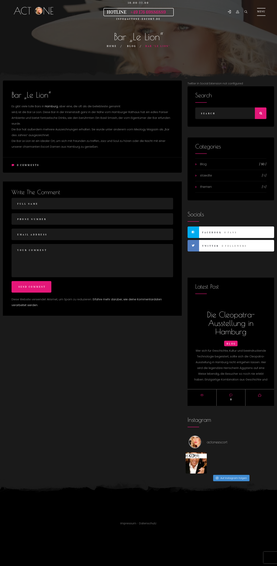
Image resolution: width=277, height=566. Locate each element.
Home (112, 46)
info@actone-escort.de (138, 18)
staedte (206, 175)
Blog (131, 46)
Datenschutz (147, 525)
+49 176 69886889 (148, 12)
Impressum (128, 525)
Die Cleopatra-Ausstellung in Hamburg (231, 323)
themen (206, 187)
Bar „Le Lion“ (31, 94)
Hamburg (51, 106)
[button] (229, 12)
